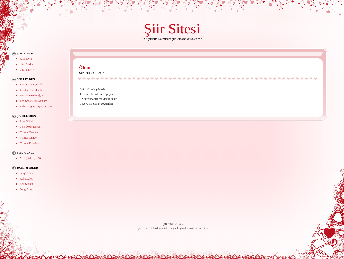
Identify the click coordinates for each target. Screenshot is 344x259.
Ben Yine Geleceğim (32, 95)
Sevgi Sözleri (27, 173)
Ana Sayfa (26, 58)
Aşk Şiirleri (26, 183)
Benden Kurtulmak (31, 90)
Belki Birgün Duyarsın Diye (36, 106)
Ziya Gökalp (27, 121)
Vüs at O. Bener (94, 72)
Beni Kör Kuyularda (31, 84)
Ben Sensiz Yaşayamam (33, 101)
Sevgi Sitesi (26, 189)
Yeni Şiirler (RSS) (30, 158)
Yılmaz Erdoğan (29, 143)
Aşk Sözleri (26, 178)
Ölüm (84, 67)
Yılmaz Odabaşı (29, 132)
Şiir (154, 29)
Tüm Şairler (27, 69)
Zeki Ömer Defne (30, 126)
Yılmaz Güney (28, 137)
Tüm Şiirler (26, 64)
